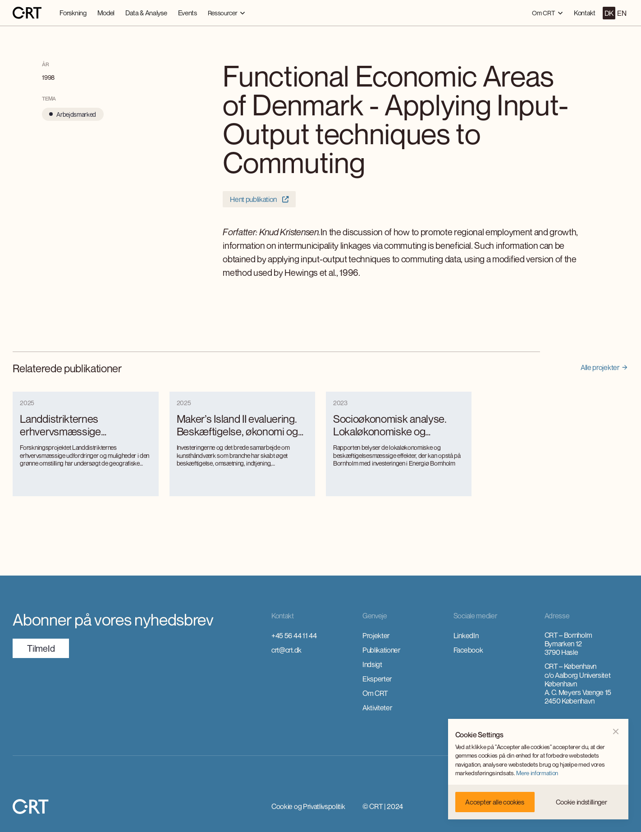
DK (609, 13)
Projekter (375, 635)
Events (187, 13)
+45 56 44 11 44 (293, 635)
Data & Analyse (146, 13)
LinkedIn (465, 635)
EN (621, 13)
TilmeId (41, 648)
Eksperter (377, 678)
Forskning (73, 13)
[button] (226, 13)
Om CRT (375, 693)
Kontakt (584, 13)
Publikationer (381, 649)
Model (105, 13)
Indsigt (372, 664)
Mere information (537, 773)
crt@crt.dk (286, 649)
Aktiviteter (377, 707)
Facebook (468, 649)
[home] (27, 13)
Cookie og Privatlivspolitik (308, 806)
